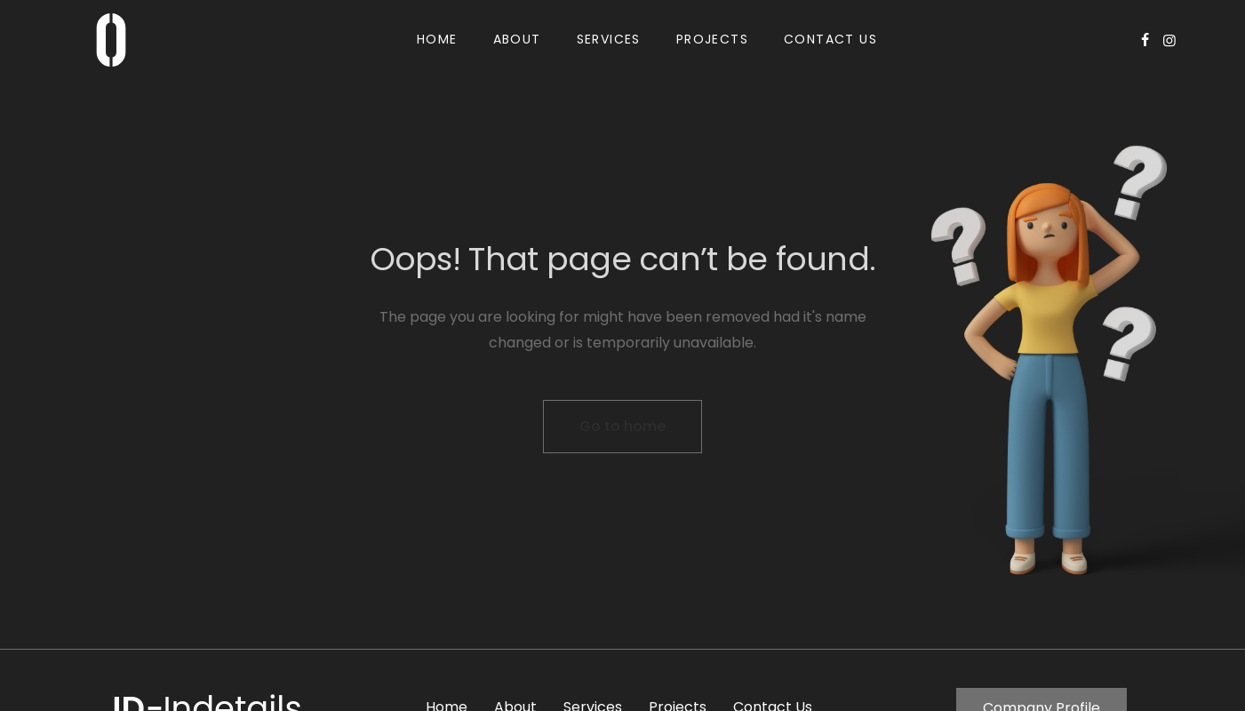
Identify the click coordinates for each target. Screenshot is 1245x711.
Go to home (622, 426)
